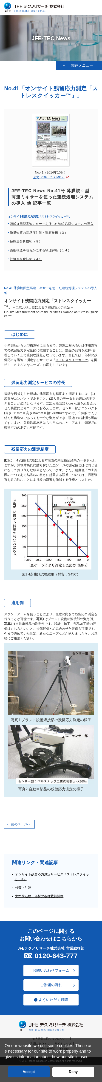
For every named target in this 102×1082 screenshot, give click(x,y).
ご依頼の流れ (51, 985)
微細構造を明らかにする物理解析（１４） (40, 250)
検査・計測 (23, 887)
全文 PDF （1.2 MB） (48, 177)
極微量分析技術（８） (26, 241)
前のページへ (20, 824)
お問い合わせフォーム (51, 970)
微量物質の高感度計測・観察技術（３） (39, 232)
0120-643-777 (56, 956)
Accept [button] (29, 1072)
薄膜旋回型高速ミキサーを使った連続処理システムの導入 (52, 224)
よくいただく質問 (53, 1000)
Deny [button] (73, 1072)
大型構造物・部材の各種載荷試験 (39, 896)
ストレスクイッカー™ (72, 360)
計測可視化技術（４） (26, 259)
